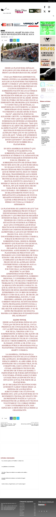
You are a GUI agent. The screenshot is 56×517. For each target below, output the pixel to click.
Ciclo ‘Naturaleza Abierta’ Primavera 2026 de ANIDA (45, 122)
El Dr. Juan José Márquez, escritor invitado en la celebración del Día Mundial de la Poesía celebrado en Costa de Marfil (45, 140)
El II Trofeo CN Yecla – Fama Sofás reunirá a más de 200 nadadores (8, 425)
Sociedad (3, 30)
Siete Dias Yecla (4, 37)
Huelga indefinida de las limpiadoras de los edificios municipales (45, 130)
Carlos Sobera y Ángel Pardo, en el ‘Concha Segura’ (14, 484)
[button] (53, 16)
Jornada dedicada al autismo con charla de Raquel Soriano (13, 479)
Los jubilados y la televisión (8, 466)
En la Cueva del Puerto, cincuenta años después (29, 424)
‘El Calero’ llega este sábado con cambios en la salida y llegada (14, 473)
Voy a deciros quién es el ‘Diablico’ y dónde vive (13, 460)
